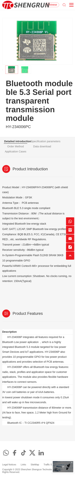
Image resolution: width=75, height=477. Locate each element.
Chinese (52, 4)
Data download (42, 146)
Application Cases (15, 151)
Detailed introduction (15, 141)
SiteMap (35, 464)
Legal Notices (9, 464)
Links (23, 464)
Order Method (15, 146)
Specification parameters (42, 141)
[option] (37, 41)
